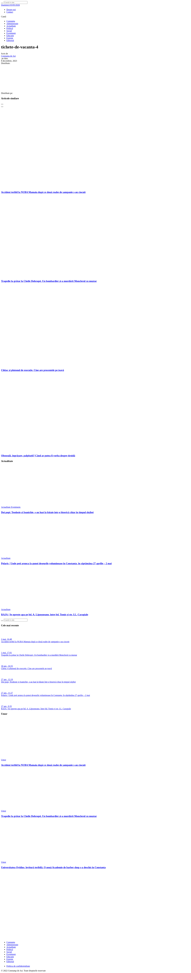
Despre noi (11, 9)
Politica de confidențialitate (18, 966)
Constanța (10, 21)
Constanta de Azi (8, 56)
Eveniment (11, 33)
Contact (9, 12)
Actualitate (11, 26)
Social (9, 31)
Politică (9, 28)
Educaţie (10, 35)
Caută (3, 16)
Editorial (10, 40)
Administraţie (12, 23)
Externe (9, 38)
